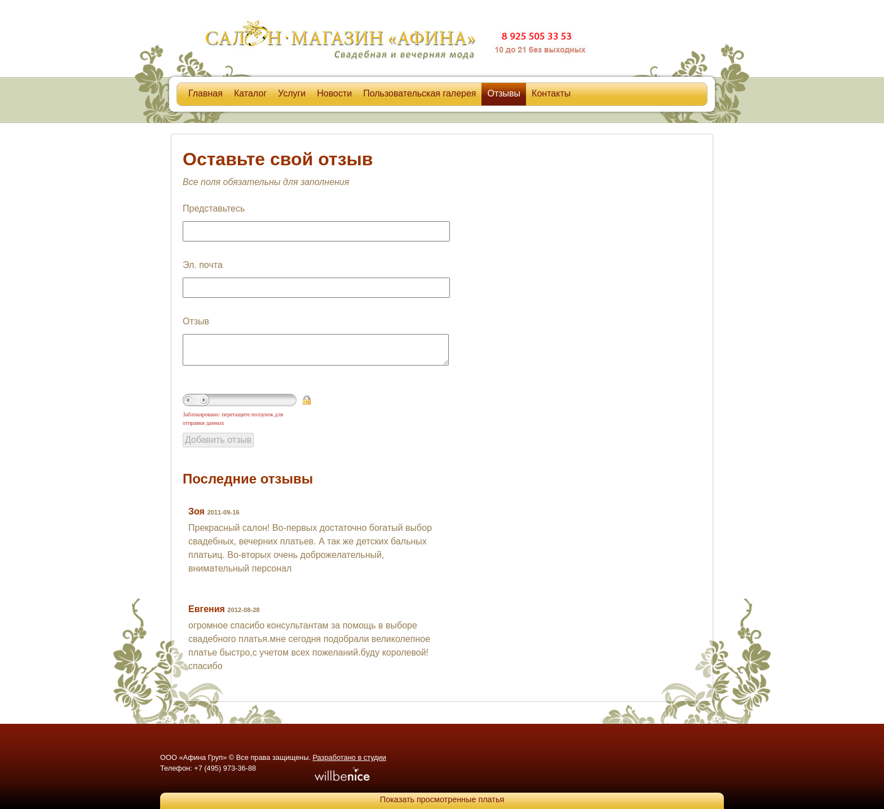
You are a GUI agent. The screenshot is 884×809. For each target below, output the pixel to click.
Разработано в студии (349, 757)
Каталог (250, 93)
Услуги (292, 93)
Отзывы (503, 93)
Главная (205, 93)
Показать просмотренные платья (442, 799)
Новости (334, 93)
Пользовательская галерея (419, 93)
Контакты (551, 93)
